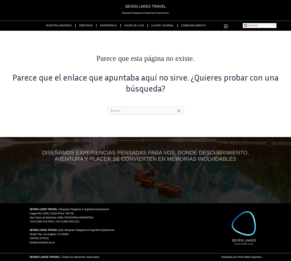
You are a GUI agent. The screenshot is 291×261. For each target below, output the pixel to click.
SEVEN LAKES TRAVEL (145, 6)
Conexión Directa (193, 25)
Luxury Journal (162, 25)
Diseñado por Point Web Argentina (240, 257)
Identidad (86, 25)
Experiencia (108, 25)
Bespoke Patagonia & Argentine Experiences (145, 12)
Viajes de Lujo (134, 25)
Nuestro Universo (59, 25)
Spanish (251, 25)
